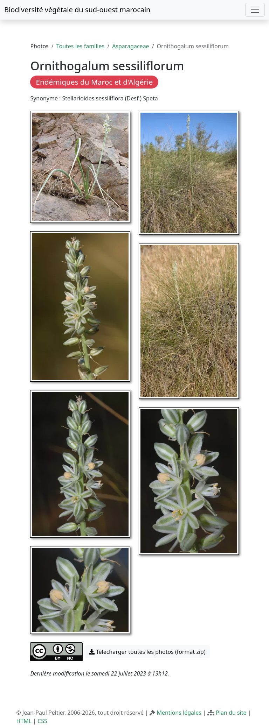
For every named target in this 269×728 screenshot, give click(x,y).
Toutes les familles (80, 46)
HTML (24, 721)
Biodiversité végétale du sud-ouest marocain (77, 9)
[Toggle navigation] (255, 10)
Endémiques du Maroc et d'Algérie (94, 82)
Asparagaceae (130, 46)
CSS (42, 721)
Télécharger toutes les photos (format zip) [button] (147, 652)
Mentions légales (179, 712)
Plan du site (231, 712)
